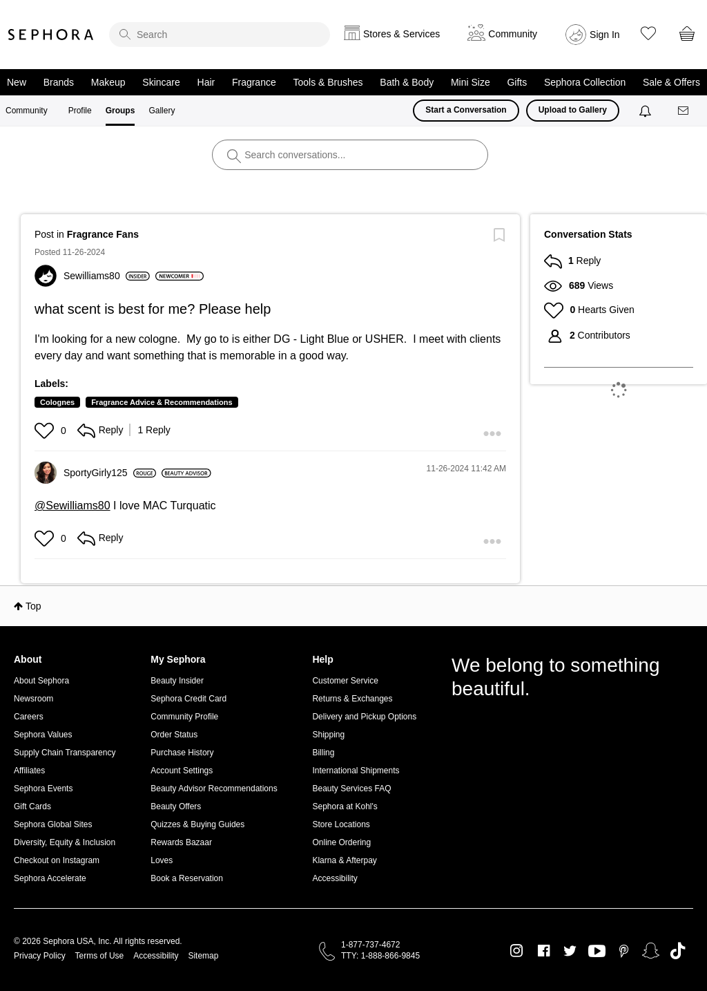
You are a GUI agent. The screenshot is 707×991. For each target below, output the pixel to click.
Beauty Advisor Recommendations (214, 788)
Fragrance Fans (103, 234)
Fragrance (254, 82)
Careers (28, 716)
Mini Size (470, 82)
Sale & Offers (671, 82)
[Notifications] (647, 110)
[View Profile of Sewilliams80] (107, 276)
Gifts (517, 82)
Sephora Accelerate (50, 878)
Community (27, 110)
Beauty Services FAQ (351, 788)
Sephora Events (43, 788)
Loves (162, 860)
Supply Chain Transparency (64, 752)
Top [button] (33, 606)
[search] (219, 34)
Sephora (51, 34)
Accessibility (334, 878)
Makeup (108, 82)
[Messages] (684, 111)
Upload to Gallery (573, 110)
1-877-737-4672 (370, 945)
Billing (323, 752)
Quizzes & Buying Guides (197, 824)
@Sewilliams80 (72, 505)
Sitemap (203, 956)
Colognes (57, 402)
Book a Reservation (187, 878)
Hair (206, 82)
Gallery (161, 110)
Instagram (516, 951)
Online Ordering (341, 842)
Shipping (328, 734)
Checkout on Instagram (56, 860)
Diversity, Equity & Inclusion (64, 842)
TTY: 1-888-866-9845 (380, 956)
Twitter (570, 951)
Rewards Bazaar (181, 842)
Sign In (605, 34)
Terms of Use (99, 956)
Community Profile (184, 716)
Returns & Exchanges (352, 699)
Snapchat (650, 951)
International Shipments (355, 770)
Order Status (174, 734)
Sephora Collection (585, 82)
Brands (58, 82)
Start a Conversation (465, 110)
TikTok (677, 951)
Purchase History (182, 752)
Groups (120, 110)
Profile (80, 110)
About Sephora (41, 681)
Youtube (597, 951)
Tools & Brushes (327, 82)
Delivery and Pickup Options (364, 716)
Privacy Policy (40, 956)
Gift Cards (32, 806)
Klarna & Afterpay (344, 860)
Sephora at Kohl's (344, 806)
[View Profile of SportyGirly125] (110, 472)
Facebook (543, 951)
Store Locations (340, 824)
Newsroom (33, 699)
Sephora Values (43, 734)
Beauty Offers (176, 806)
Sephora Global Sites (53, 824)
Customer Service (345, 681)
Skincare (161, 82)
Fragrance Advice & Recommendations (161, 402)
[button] (46, 430)
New (16, 82)
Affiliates (29, 770)
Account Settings (182, 770)
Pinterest (623, 951)
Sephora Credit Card (188, 699)
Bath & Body (407, 82)
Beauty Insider (177, 681)
